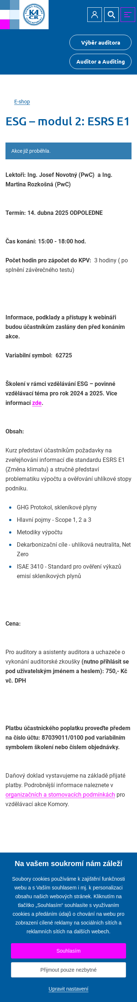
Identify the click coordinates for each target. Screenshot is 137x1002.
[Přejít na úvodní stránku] (24, 14)
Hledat (111, 14)
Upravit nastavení (68, 989)
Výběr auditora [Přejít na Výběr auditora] (100, 42)
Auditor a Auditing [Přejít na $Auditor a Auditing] (100, 61)
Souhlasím (68, 951)
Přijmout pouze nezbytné (68, 970)
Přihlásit (94, 14)
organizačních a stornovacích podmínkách (60, 794)
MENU (128, 14)
